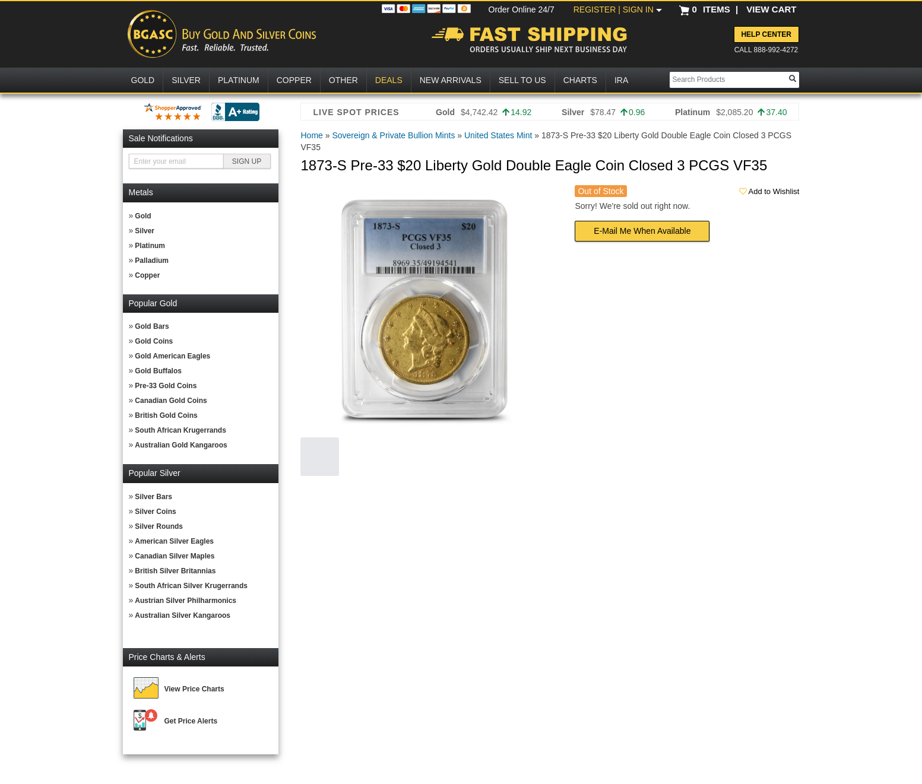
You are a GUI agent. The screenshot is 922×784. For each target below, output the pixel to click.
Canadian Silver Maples (174, 556)
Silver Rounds (159, 526)
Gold (143, 216)
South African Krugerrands (180, 430)
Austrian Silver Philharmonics (185, 600)
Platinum (150, 246)
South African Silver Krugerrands (191, 586)
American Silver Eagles (174, 541)
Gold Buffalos (158, 371)
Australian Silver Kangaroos (182, 615)
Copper (147, 275)
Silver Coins (155, 511)
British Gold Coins (166, 415)
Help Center (766, 34)
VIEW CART (771, 9)
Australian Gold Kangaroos (181, 445)
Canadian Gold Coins (171, 400)
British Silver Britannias (175, 571)
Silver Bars (153, 497)
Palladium (152, 260)
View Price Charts (194, 689)
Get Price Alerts (191, 721)
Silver (144, 231)
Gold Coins (154, 341)
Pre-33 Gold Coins (166, 386)
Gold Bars (152, 326)
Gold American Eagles (172, 356)
